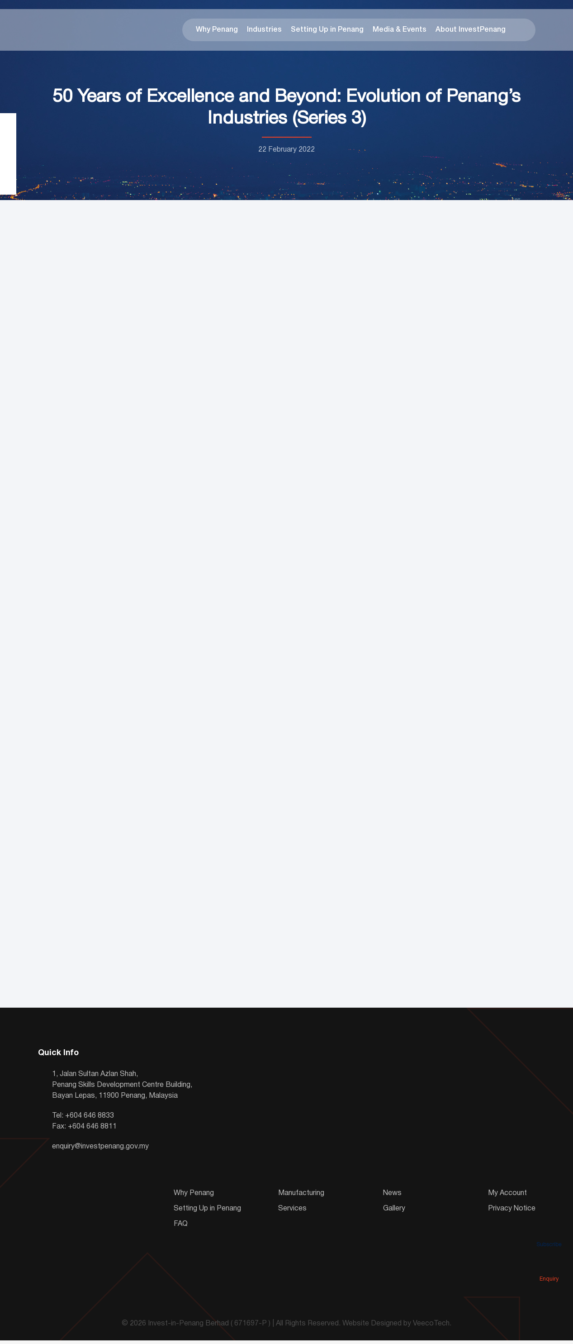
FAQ (181, 1227)
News (392, 1197)
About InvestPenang (471, 32)
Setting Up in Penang (327, 32)
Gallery (394, 1212)
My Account (507, 1197)
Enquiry (549, 1266)
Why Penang (217, 32)
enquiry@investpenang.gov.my (100, 1150)
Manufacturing (301, 1197)
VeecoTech (431, 1328)
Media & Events (399, 32)
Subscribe (549, 1231)
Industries (264, 32)
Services (292, 1212)
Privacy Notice (511, 1212)
